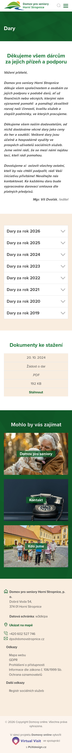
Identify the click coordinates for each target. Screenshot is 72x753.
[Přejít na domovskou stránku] (25, 6)
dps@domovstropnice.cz (26, 639)
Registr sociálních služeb (26, 691)
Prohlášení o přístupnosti (27, 665)
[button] (36, 231)
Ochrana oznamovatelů (25, 675)
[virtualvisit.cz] (26, 740)
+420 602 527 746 (22, 634)
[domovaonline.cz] (41, 735)
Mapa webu (17, 655)
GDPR (13, 660)
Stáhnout (36, 392)
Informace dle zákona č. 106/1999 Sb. (35, 670)
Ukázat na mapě (21, 625)
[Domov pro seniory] (36, 454)
